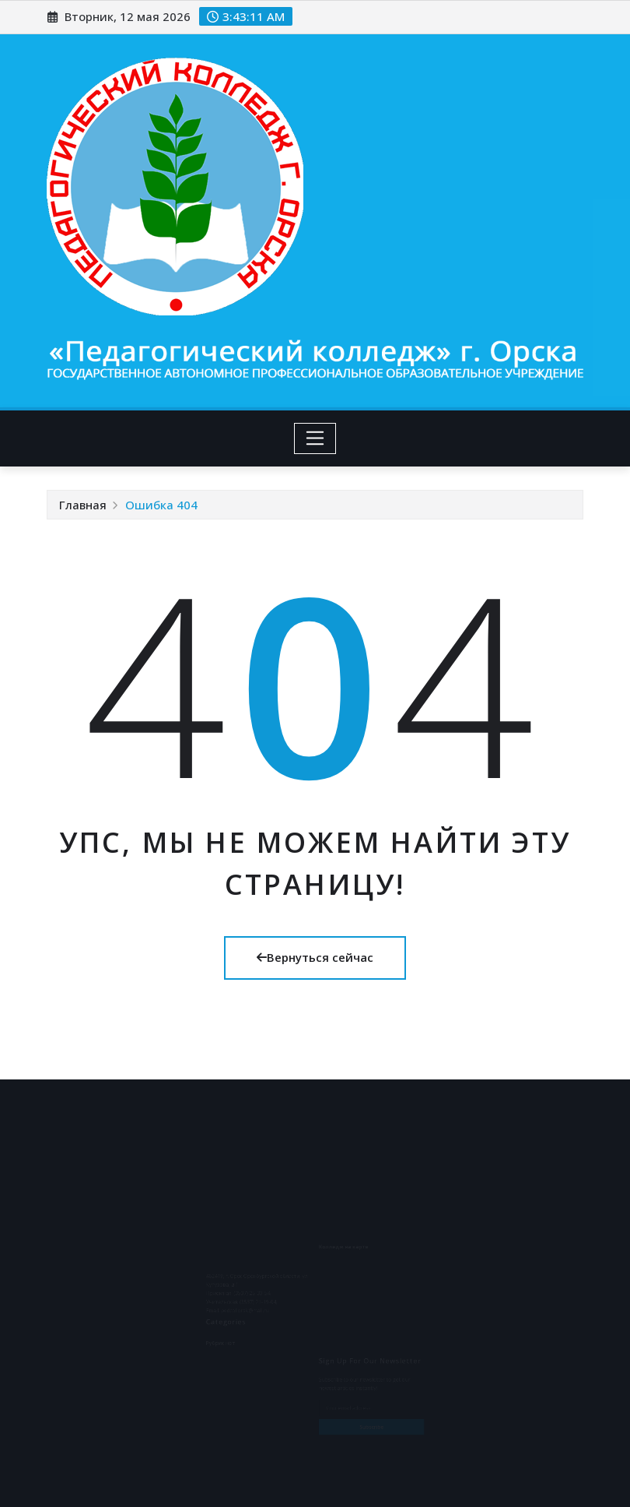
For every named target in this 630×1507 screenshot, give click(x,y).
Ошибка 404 (161, 504)
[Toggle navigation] (315, 438)
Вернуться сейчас (315, 957)
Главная (83, 504)
